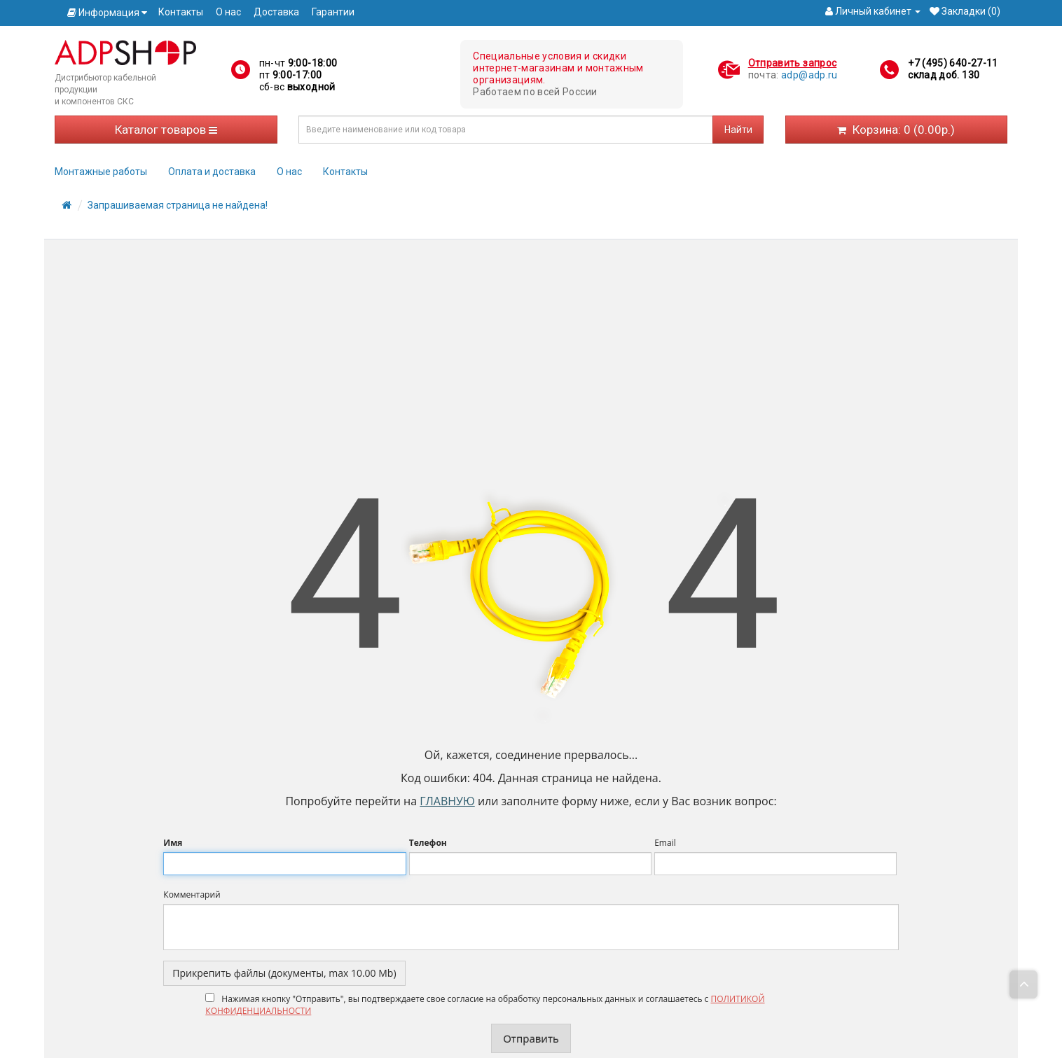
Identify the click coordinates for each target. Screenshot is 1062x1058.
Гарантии (333, 12)
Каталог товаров (166, 130)
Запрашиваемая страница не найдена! (178, 205)
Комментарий (191, 894)
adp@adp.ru (809, 75)
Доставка (276, 12)
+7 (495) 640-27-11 (953, 63)
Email (665, 843)
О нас (228, 12)
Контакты (180, 12)
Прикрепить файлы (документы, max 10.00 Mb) (284, 973)
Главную (447, 801)
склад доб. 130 (943, 75)
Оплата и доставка (212, 171)
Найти (738, 129)
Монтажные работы (101, 171)
